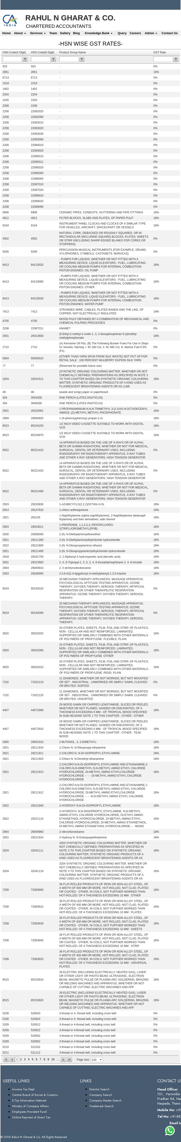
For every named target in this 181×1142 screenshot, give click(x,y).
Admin (151, 33)
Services (38, 33)
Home (6, 33)
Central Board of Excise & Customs (35, 1095)
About (20, 33)
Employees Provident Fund (29, 1111)
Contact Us (170, 33)
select (101, 1059)
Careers (135, 33)
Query (122, 33)
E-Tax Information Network (29, 1100)
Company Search (100, 1095)
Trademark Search (101, 1106)
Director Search (99, 1089)
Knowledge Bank (99, 33)
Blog (76, 33)
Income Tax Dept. (23, 1089)
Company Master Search (105, 1100)
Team (53, 33)
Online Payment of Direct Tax (31, 1117)
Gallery (65, 33)
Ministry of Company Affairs (30, 1106)
